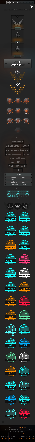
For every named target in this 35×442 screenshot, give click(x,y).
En (8, 2)
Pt (23, 2)
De (17, 2)
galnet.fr (21, 429)
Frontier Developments (26, 438)
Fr (11, 2)
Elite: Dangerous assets (24, 433)
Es (20, 2)
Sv (26, 2)
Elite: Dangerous (6, 438)
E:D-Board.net (22, 427)
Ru (14, 2)
